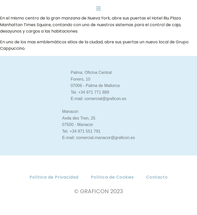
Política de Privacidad (53, 177)
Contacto (157, 177)
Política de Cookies (112, 177)
